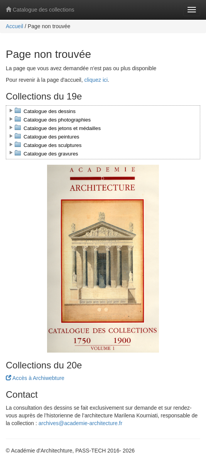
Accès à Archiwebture (35, 378)
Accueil (14, 26)
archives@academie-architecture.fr (80, 423)
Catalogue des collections (40, 10)
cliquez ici (96, 80)
